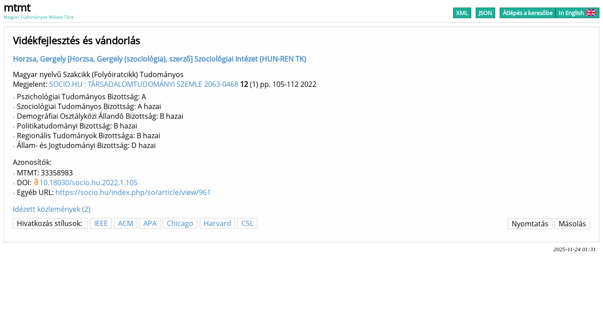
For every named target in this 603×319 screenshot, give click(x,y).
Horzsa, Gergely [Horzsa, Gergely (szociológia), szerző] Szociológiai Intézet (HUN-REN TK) (159, 59)
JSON (485, 13)
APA (150, 223)
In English (577, 13)
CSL (247, 223)
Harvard (217, 223)
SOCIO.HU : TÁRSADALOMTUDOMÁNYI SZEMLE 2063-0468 (143, 84)
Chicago (180, 223)
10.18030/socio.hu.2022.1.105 (88, 182)
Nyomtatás (530, 224)
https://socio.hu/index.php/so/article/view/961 (133, 192)
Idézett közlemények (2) (52, 209)
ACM (125, 223)
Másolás (572, 224)
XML (462, 13)
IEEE (101, 223)
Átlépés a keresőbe (527, 13)
